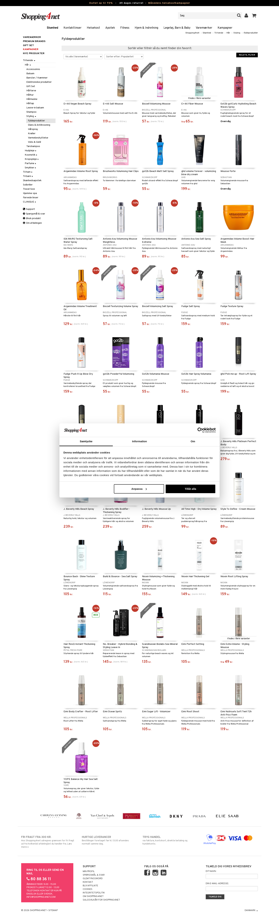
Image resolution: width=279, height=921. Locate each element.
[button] (254, 15)
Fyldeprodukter (251, 33)
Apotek (110, 28)
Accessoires (33, 69)
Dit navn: (211, 871)
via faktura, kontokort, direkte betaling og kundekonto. (170, 840)
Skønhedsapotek (32, 180)
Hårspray (33, 129)
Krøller (31, 133)
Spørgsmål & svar (34, 213)
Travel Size (29, 189)
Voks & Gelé (34, 142)
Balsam (30, 73)
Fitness (124, 28)
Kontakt (88, 882)
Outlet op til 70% (101, 3)
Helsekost (93, 28)
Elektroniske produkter (39, 82)
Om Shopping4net (93, 896)
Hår (228, 33)
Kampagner (225, 28)
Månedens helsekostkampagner (169, 3)
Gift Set (30, 86)
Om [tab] (193, 441)
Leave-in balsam (35, 107)
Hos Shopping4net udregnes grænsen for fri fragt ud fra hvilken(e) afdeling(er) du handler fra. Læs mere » (48, 842)
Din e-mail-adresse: (217, 883)
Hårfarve (31, 90)
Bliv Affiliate (90, 885)
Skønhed (52, 28)
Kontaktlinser (72, 28)
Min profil (89, 871)
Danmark (251, 910)
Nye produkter (33, 53)
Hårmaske (31, 99)
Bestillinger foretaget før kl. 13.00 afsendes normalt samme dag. (109, 840)
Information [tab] (139, 441)
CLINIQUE (29, 201)
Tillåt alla (190, 488)
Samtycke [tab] (86, 441)
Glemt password (93, 878)
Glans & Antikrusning (39, 125)
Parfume (31, 163)
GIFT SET (28, 45)
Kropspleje (32, 159)
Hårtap (30, 103)
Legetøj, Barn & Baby (177, 28)
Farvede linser (30, 197)
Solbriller (28, 184)
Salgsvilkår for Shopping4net (101, 900)
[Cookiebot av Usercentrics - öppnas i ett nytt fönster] (200, 430)
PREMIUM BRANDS (34, 41)
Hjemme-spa (30, 193)
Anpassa (139, 488)
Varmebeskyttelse (38, 137)
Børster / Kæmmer (37, 77)
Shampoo (31, 112)
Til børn (28, 176)
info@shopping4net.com (41, 897)
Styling (236, 33)
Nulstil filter (247, 55)
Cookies (87, 889)
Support (29, 209)
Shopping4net (192, 33)
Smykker (30, 167)
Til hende (218, 33)
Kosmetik (31, 154)
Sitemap (53, 910)
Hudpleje (31, 150)
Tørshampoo (33, 146)
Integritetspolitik (94, 892)
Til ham (28, 172)
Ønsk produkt (32, 218)
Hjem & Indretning (146, 28)
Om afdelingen (32, 223)
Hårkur (30, 94)
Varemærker (204, 28)
